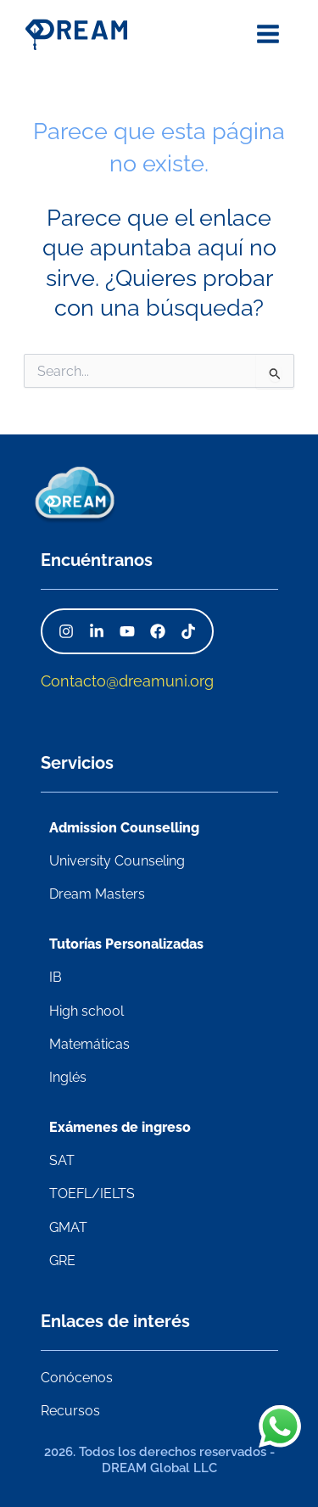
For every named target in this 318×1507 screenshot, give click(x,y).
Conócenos (77, 1378)
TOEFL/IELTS (92, 1193)
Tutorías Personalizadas (126, 944)
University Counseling (117, 861)
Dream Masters (97, 894)
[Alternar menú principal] (268, 33)
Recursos (70, 1411)
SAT (62, 1160)
